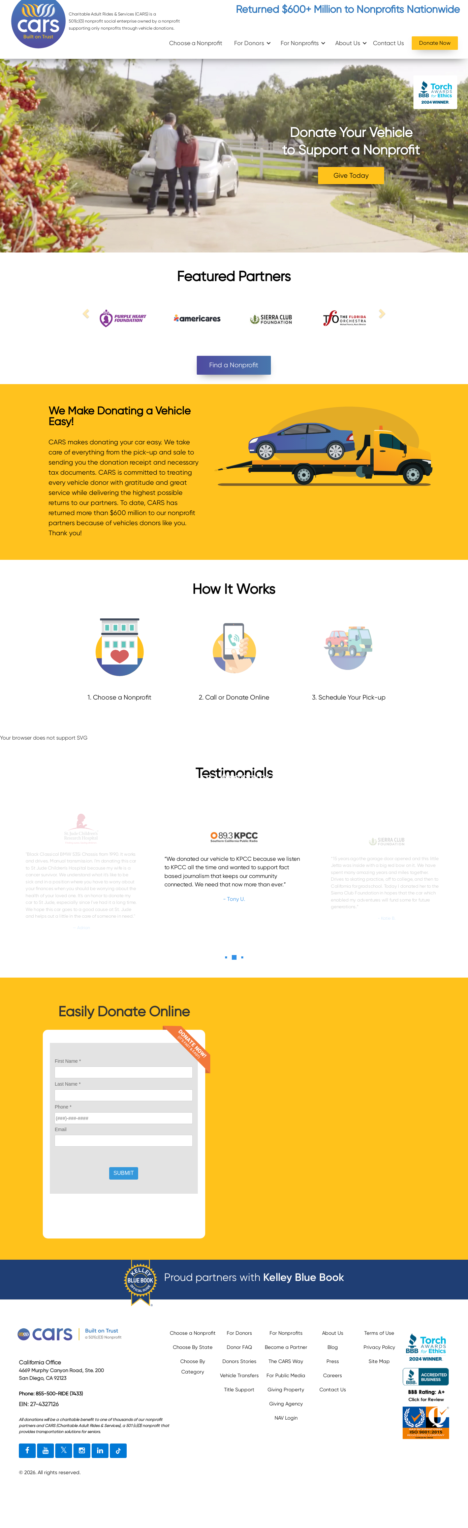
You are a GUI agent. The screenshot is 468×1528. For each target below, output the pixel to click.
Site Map (379, 1361)
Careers (332, 1375)
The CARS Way (286, 1361)
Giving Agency (286, 1404)
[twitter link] (63, 1451)
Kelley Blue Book (303, 1277)
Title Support (239, 1390)
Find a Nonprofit (233, 365)
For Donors (249, 43)
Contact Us (388, 43)
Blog (332, 1347)
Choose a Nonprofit (195, 43)
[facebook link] (27, 1451)
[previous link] (86, 313)
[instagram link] (81, 1451)
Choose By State (193, 1347)
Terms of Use (379, 1333)
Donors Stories (239, 1361)
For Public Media (286, 1375)
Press (332, 1361)
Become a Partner (286, 1347)
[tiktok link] (118, 1451)
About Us (347, 43)
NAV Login (286, 1418)
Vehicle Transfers (239, 1375)
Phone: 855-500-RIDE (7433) (51, 1394)
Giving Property (286, 1390)
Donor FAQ (239, 1347)
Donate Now (434, 43)
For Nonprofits (300, 43)
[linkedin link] (100, 1451)
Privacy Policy (379, 1347)
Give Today (351, 175)
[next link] (381, 313)
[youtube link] (45, 1451)
